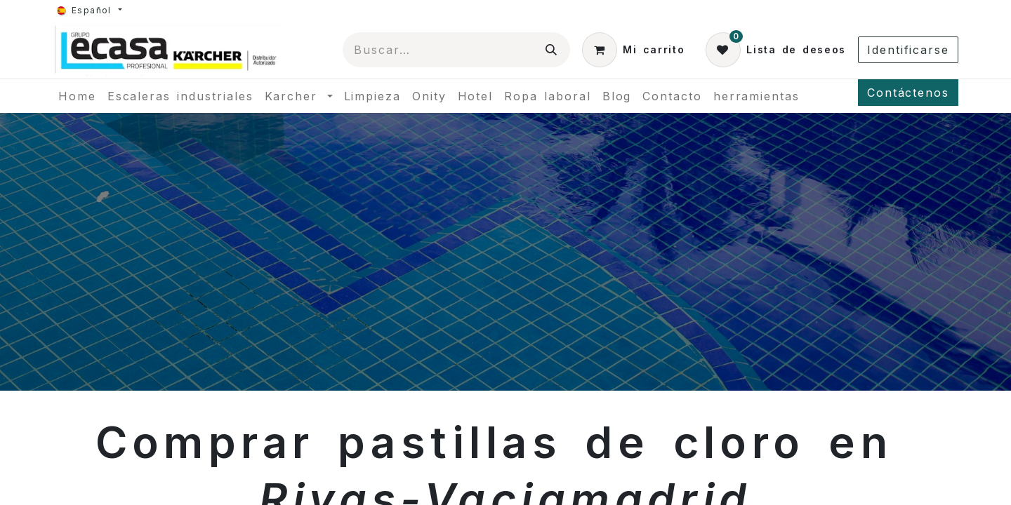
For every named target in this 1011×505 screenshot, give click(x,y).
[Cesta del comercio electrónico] (633, 49)
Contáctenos (908, 93)
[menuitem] (77, 96)
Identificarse (908, 50)
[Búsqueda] (552, 49)
